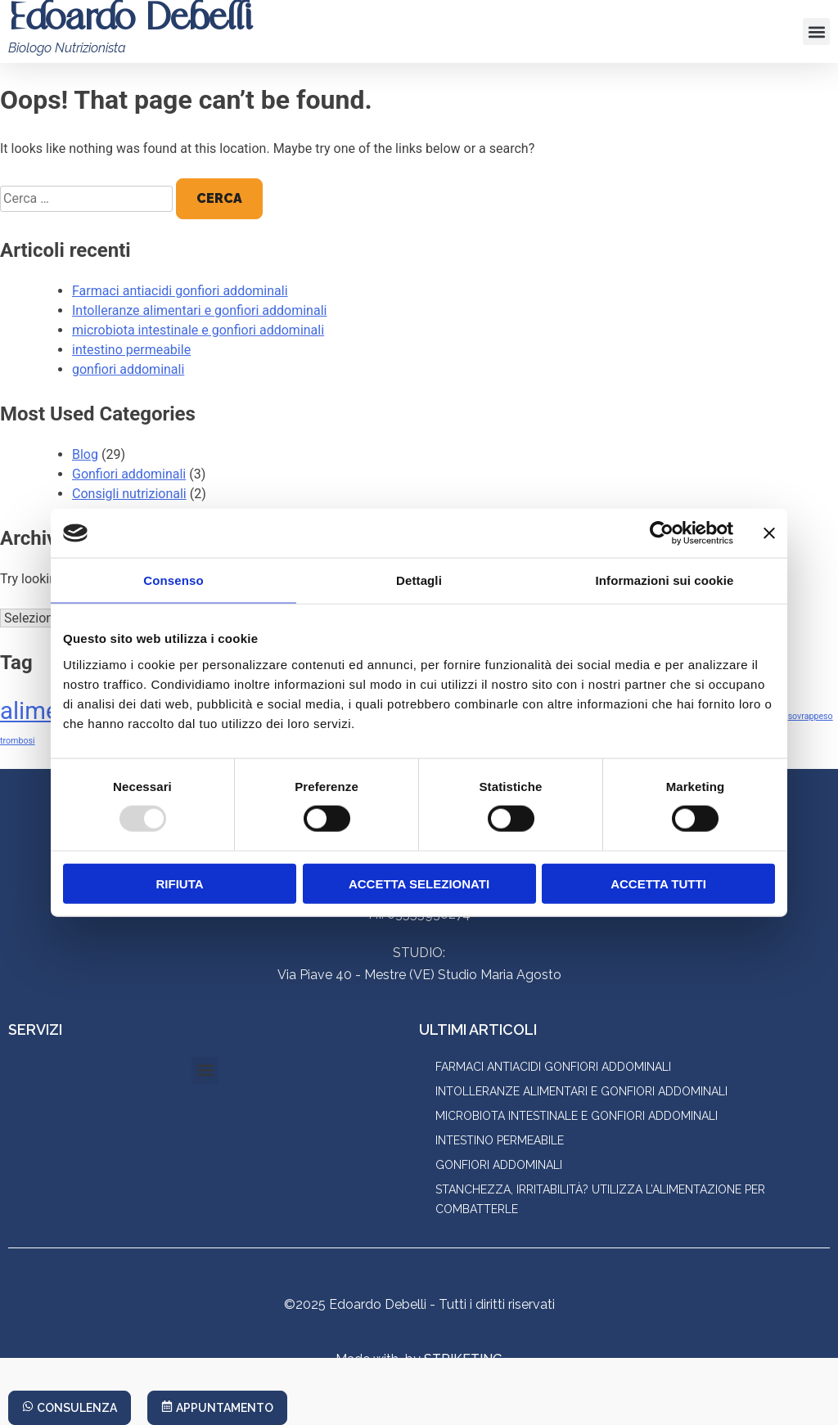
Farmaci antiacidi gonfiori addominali (180, 291)
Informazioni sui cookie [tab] (665, 580)
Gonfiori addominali (129, 474)
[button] (816, 31)
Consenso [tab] (173, 580)
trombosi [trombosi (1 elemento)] (17, 740)
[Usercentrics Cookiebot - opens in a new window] (661, 533)
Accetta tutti (658, 883)
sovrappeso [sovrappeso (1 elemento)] (810, 716)
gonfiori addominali (128, 369)
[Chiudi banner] (769, 533)
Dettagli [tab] (419, 580)
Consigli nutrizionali (129, 493)
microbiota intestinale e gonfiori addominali (198, 330)
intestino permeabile (131, 349)
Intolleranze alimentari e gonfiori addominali (199, 310)
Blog (85, 454)
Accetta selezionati (419, 883)
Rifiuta (179, 883)
